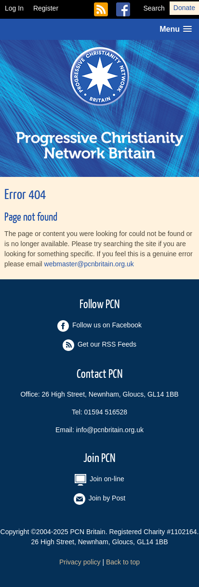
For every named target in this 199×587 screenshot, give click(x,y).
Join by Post (99, 499)
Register (45, 8)
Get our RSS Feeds (105, 9)
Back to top (123, 562)
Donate (184, 8)
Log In (14, 8)
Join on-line (99, 480)
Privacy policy (80, 562)
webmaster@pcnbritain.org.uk (89, 264)
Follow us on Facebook (127, 9)
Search (153, 8)
